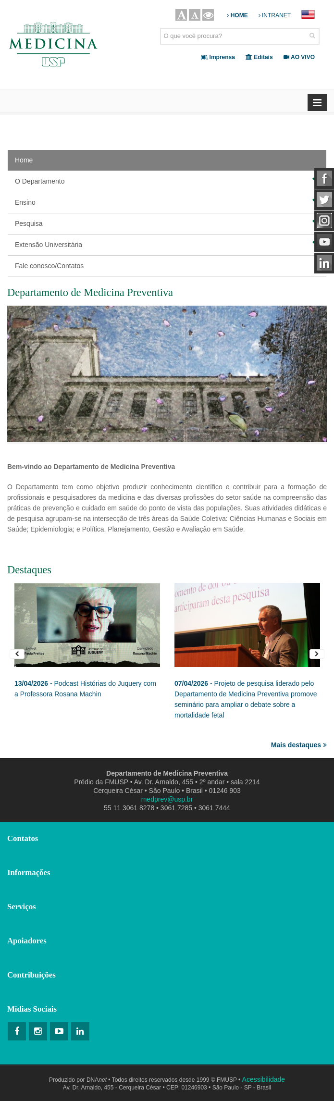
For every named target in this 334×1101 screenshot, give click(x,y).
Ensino (167, 202)
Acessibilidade (263, 1079)
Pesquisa (167, 223)
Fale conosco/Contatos (49, 266)
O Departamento (167, 180)
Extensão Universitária (167, 244)
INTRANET (275, 15)
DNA (97, 1079)
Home (24, 160)
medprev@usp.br (167, 799)
